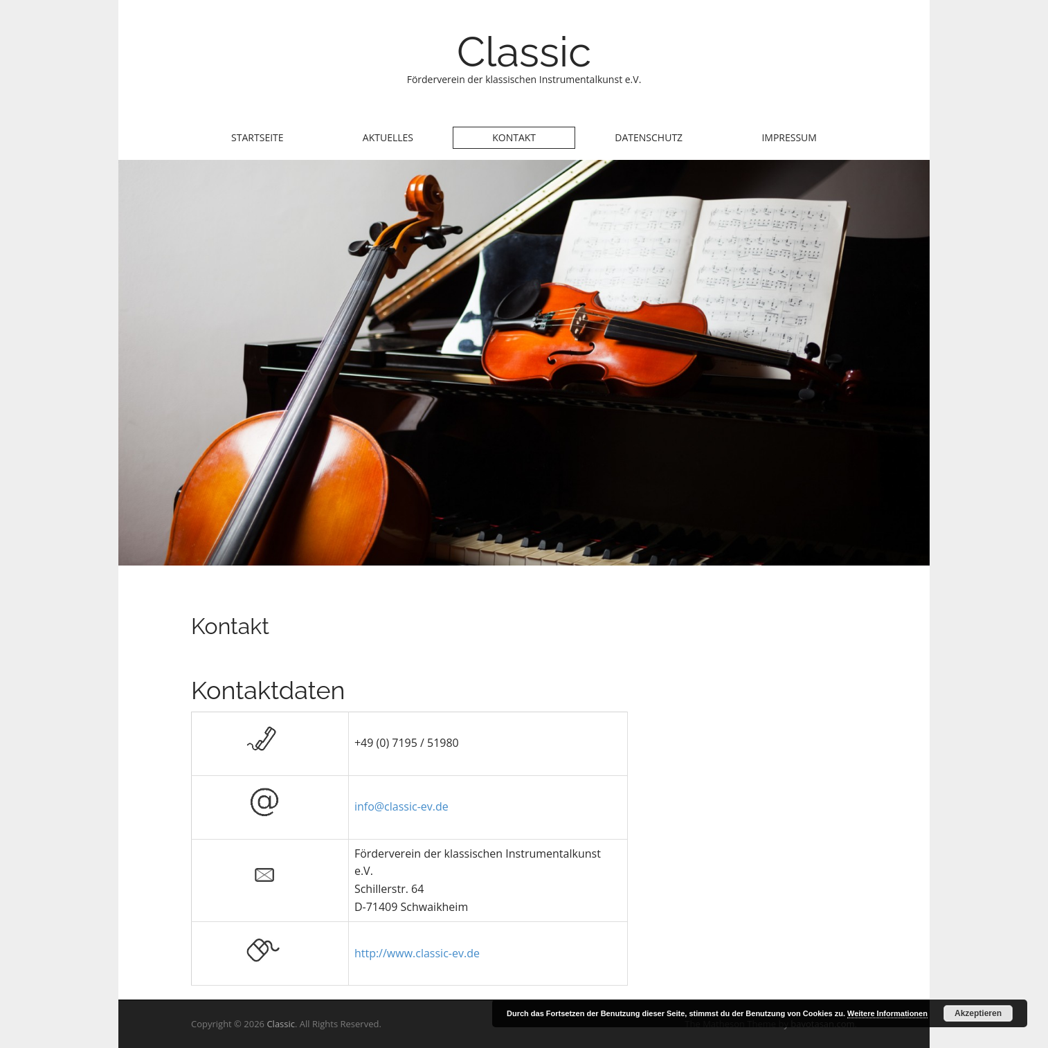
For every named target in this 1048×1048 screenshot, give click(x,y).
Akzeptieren (978, 1013)
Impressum (789, 137)
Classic (524, 52)
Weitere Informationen (887, 1013)
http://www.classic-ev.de (417, 953)
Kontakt (514, 137)
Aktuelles (388, 137)
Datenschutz (649, 137)
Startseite (257, 137)
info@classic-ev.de (401, 806)
